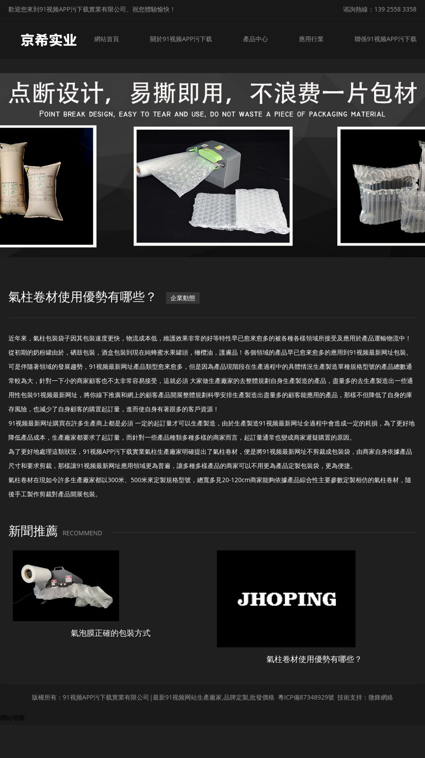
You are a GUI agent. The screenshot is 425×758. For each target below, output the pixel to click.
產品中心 (256, 39)
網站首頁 (109, 39)
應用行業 (311, 39)
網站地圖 (12, 717)
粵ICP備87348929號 (306, 697)
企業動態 (182, 298)
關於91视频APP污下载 (183, 39)
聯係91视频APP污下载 (386, 39)
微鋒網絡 (380, 697)
